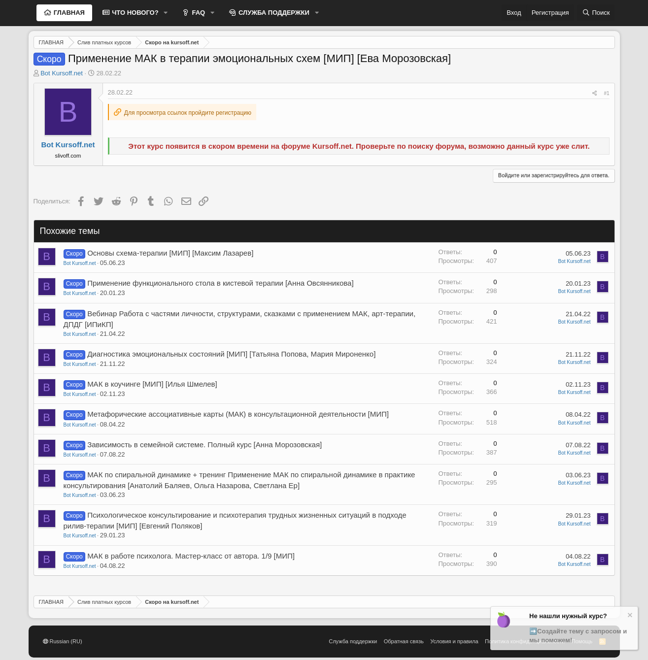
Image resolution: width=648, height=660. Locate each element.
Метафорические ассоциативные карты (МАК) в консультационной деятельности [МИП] (238, 414)
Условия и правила (454, 641)
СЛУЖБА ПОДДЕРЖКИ (273, 12)
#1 (606, 93)
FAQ (197, 12)
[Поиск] (595, 12)
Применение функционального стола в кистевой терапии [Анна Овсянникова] (220, 283)
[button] (166, 12)
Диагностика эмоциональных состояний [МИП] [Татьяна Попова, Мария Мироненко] (231, 354)
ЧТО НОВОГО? (134, 12)
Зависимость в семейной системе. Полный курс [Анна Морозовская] (204, 444)
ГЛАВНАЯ (68, 12)
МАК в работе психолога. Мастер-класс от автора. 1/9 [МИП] (191, 556)
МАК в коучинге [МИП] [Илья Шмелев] (152, 384)
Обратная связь (404, 641)
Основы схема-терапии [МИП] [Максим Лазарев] (170, 253)
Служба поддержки (353, 641)
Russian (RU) (62, 641)
